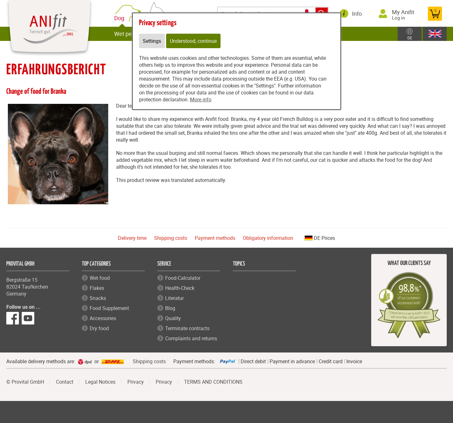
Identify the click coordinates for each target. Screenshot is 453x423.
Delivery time (132, 237)
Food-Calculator (182, 277)
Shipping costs (170, 237)
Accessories (103, 318)
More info (200, 99)
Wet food (100, 277)
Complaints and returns (191, 338)
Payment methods (215, 237)
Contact (64, 382)
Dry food (99, 328)
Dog (120, 18)
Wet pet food (130, 33)
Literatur (174, 298)
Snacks (98, 298)
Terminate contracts (187, 328)
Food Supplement (109, 308)
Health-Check (179, 288)
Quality (173, 318)
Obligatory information (268, 237)
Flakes (97, 288)
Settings (152, 40)
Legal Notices (100, 382)
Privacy (135, 382)
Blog (170, 308)
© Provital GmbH (25, 382)
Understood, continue (193, 40)
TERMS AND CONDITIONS (213, 382)
